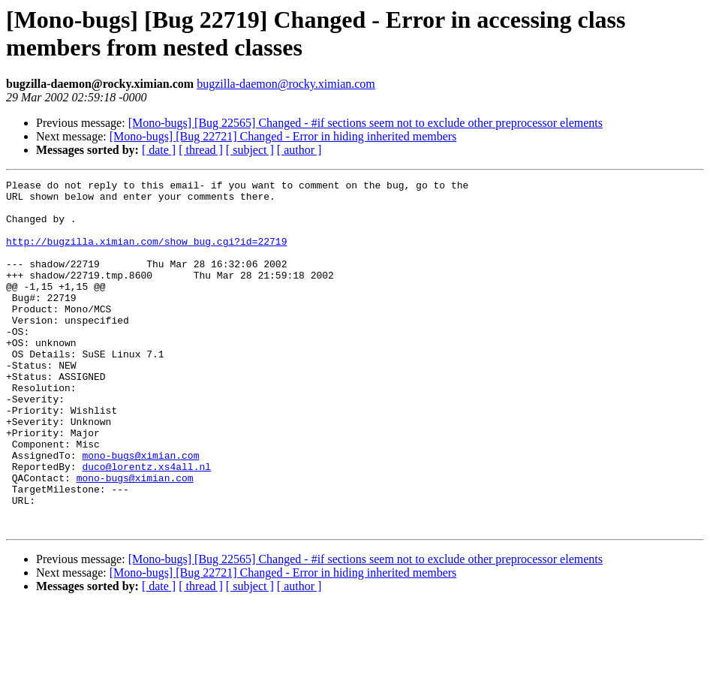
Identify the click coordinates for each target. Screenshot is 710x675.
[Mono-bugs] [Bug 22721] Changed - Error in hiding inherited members (283, 136)
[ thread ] (201, 149)
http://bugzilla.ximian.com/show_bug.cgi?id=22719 (146, 254)
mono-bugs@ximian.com (140, 511)
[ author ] (299, 149)
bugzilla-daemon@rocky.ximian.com (286, 83)
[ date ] (159, 149)
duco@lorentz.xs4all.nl (146, 525)
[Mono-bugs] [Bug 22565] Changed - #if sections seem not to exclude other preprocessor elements (365, 122)
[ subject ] (250, 149)
